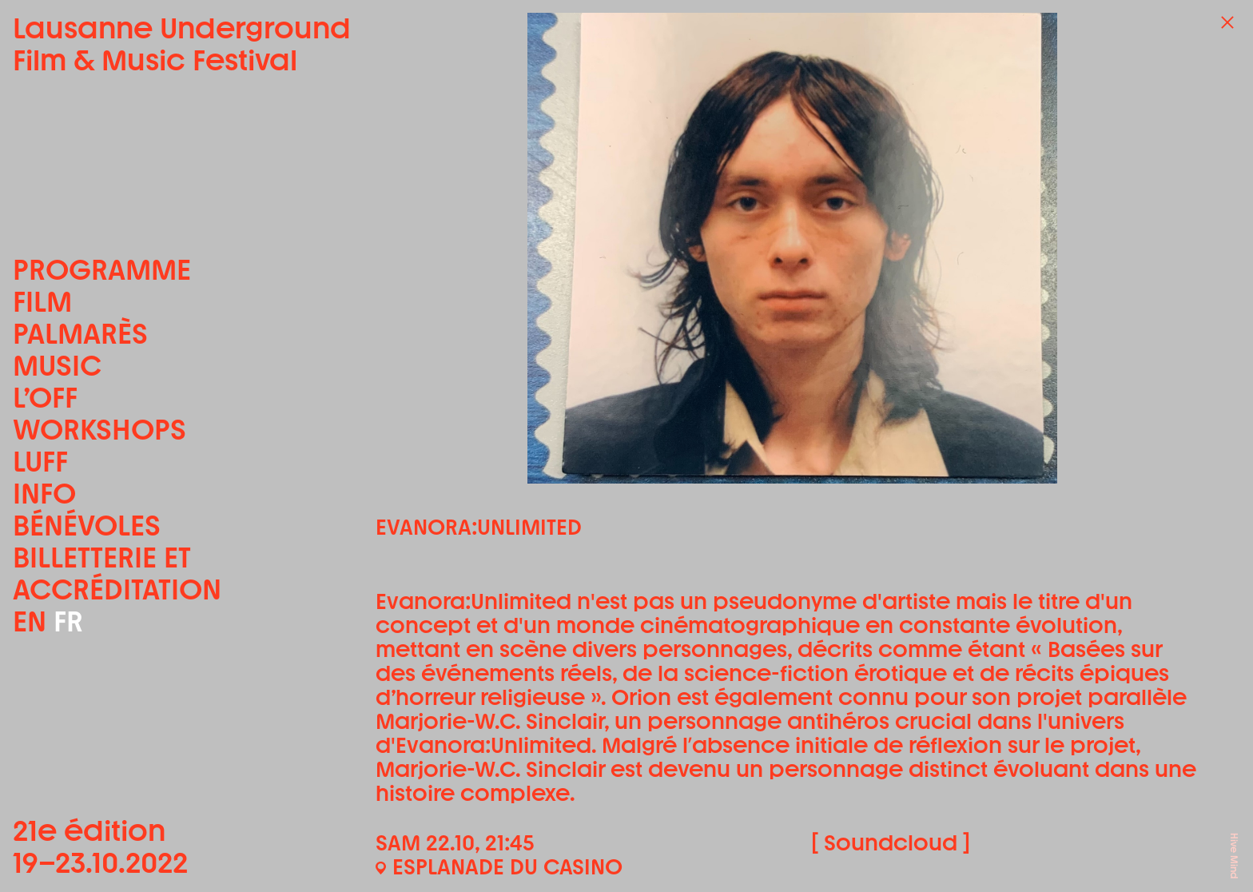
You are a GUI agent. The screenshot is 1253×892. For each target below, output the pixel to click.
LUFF (40, 462)
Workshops (99, 430)
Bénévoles (87, 526)
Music (57, 366)
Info (44, 494)
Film (42, 302)
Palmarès (80, 334)
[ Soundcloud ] (890, 843)
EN (29, 621)
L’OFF (45, 398)
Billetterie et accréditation (117, 574)
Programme (102, 270)
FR (68, 621)
